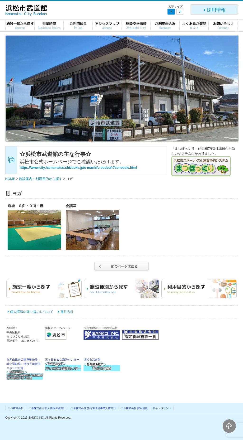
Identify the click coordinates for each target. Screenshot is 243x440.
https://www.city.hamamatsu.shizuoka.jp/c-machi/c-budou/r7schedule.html (78, 167)
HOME (10, 179)
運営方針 (67, 312)
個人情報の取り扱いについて (31, 312)
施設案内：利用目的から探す (40, 179)
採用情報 (214, 9)
